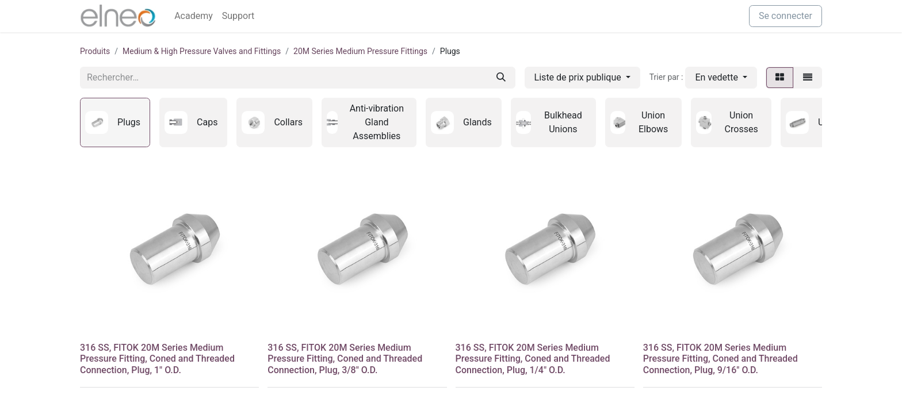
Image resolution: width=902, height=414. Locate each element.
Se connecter (785, 15)
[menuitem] (193, 16)
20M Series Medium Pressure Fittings (360, 51)
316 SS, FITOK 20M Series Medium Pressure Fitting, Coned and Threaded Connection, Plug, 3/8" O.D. (344, 358)
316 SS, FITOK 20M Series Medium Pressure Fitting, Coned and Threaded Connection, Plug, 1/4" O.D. (533, 358)
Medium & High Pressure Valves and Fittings (202, 51)
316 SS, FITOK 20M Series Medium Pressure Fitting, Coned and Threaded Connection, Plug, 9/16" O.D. (720, 358)
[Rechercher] (501, 78)
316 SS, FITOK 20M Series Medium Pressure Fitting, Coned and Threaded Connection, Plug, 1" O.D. (157, 358)
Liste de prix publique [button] (579, 77)
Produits (95, 51)
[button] (721, 78)
